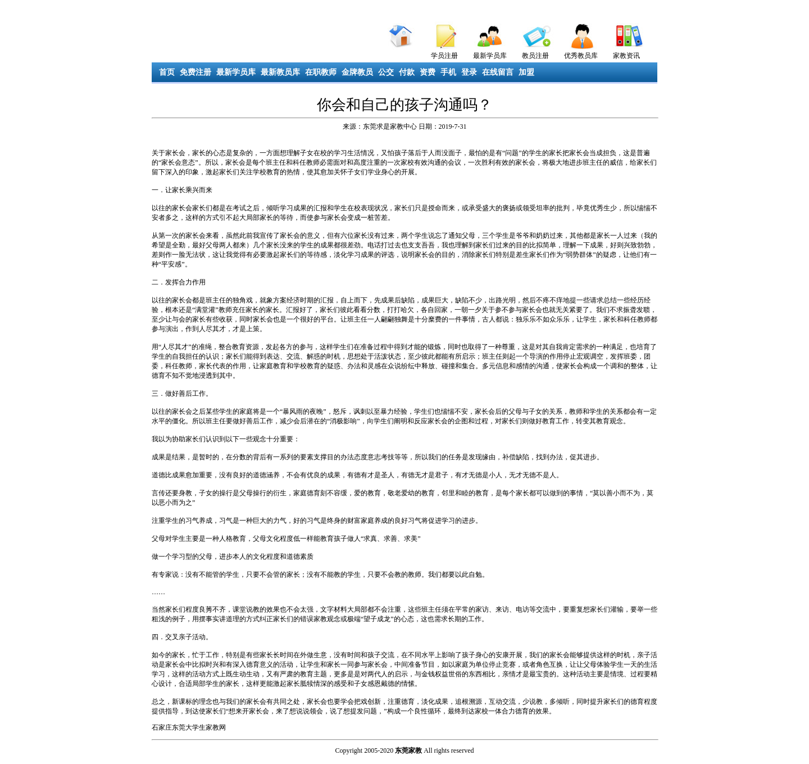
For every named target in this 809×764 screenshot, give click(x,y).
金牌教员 (357, 72)
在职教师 (321, 72)
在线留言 (497, 72)
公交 (386, 72)
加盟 (526, 72)
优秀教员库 (581, 56)
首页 (167, 72)
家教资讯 (626, 56)
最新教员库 (280, 72)
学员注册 (444, 56)
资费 (427, 72)
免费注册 (195, 72)
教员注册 (535, 56)
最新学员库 (490, 56)
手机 (448, 72)
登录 (469, 72)
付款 (407, 72)
